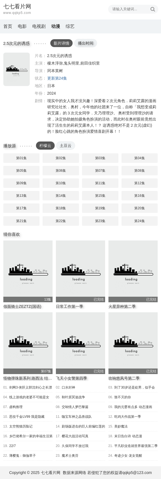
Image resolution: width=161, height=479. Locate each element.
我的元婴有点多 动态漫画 (133, 407)
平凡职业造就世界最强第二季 (136, 446)
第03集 (100, 158)
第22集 (61, 221)
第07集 (100, 171)
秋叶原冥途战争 (73, 397)
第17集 (21, 208)
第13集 (21, 196)
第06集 (61, 171)
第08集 (139, 171)
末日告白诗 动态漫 (128, 436)
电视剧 (39, 26)
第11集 (100, 183)
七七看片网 (50, 472)
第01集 (21, 158)
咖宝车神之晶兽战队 (77, 417)
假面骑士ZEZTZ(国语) (22, 306)
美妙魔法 (121, 426)
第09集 (21, 183)
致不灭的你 (122, 397)
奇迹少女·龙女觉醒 (128, 456)
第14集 (61, 196)
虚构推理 (16, 407)
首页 (7, 26)
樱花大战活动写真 (75, 436)
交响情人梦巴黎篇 (75, 407)
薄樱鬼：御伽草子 (22, 456)
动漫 (55, 26)
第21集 (21, 221)
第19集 (100, 208)
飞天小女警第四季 (71, 378)
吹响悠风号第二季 (124, 378)
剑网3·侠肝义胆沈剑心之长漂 (30, 387)
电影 (22, 26)
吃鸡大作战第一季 (127, 417)
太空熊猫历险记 (21, 426)
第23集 (100, 221)
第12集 (139, 183)
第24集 (139, 221)
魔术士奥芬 (70, 456)
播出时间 (85, 43)
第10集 (61, 183)
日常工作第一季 (69, 306)
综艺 (70, 26)
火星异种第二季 (122, 306)
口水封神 (68, 387)
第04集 (139, 158)
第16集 (139, 196)
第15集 (100, 196)
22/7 (12, 446)
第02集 (61, 158)
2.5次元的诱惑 (16, 69)
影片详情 (61, 43)
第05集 (21, 171)
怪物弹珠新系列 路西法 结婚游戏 (31, 378)
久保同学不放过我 (75, 446)
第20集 (139, 208)
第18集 (61, 208)
